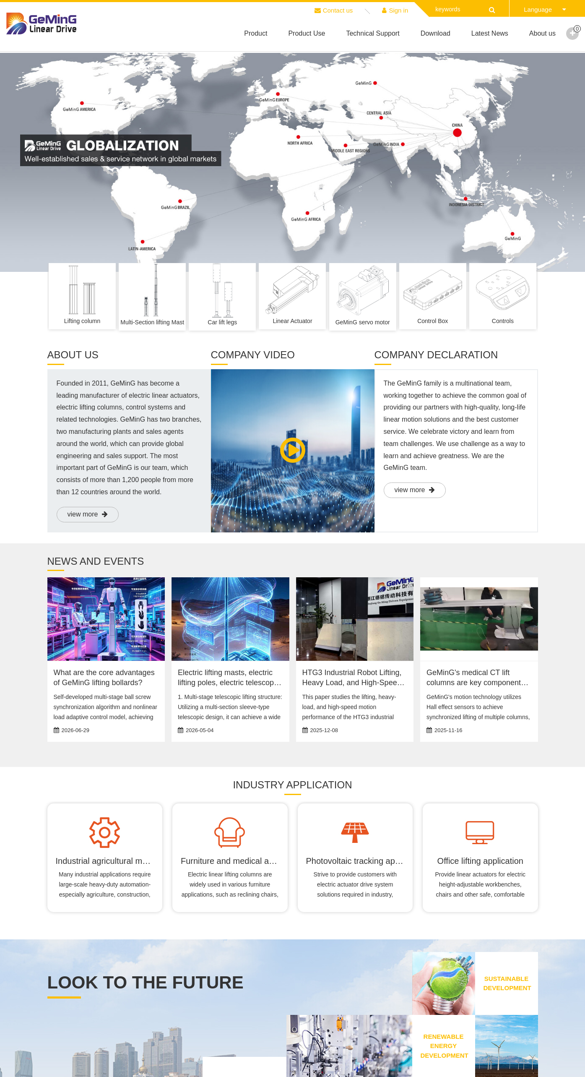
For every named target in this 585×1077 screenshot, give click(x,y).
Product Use (306, 33)
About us (542, 33)
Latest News (489, 33)
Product (255, 33)
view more (88, 514)
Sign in (395, 10)
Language (545, 9)
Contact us (334, 10)
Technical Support (372, 33)
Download (435, 33)
